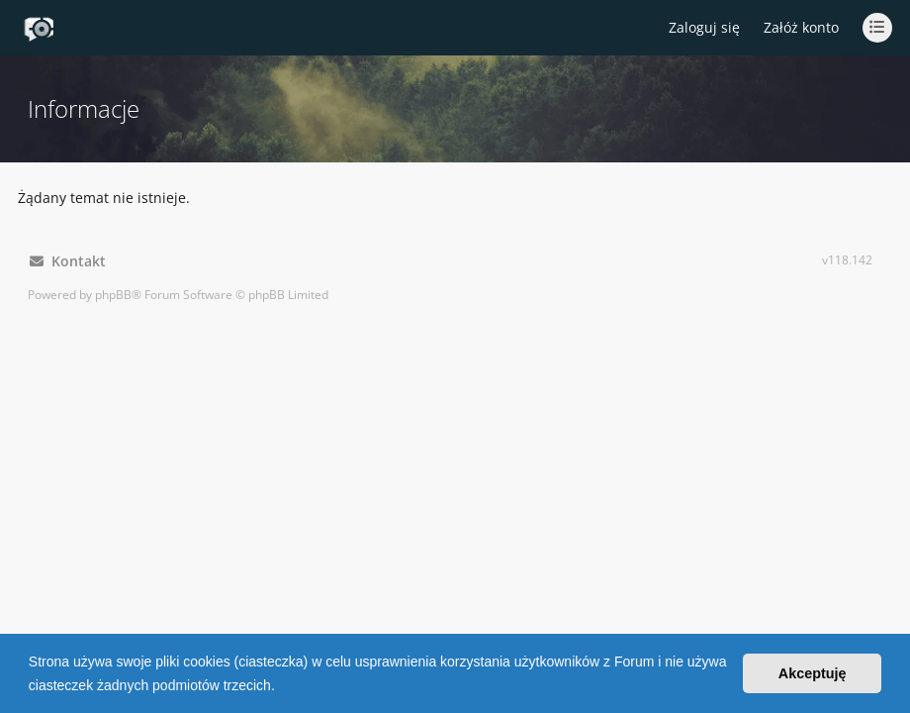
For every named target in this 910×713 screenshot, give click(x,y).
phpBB (113, 294)
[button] (282, 687)
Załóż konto (801, 27)
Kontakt (68, 261)
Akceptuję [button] (812, 673)
